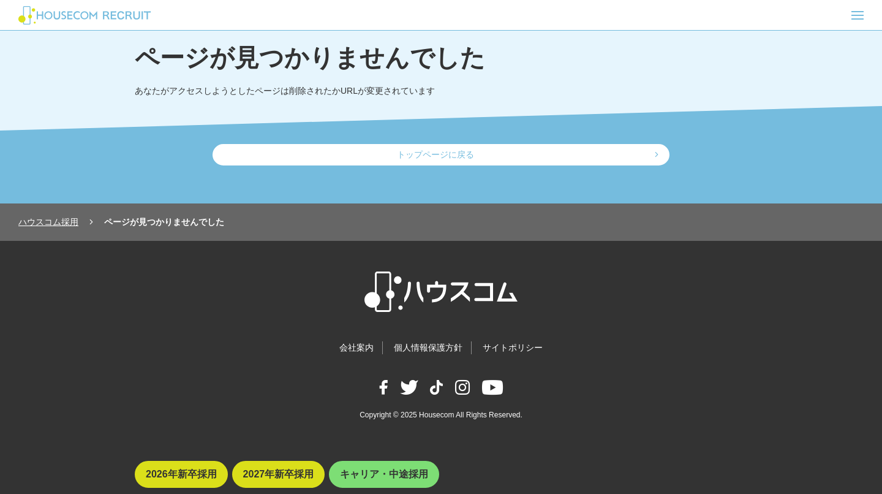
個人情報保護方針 (428, 347)
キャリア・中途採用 (384, 474)
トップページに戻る (435, 154)
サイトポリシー (513, 347)
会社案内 (356, 347)
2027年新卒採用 (278, 474)
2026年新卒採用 (181, 474)
